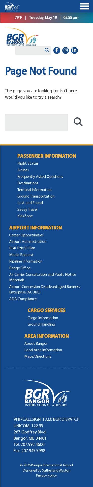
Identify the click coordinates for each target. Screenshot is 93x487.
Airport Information (35, 228)
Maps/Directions (37, 356)
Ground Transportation (36, 196)
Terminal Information (34, 189)
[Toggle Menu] (46, 6)
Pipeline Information (25, 261)
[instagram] (65, 50)
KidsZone (25, 215)
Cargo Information (43, 317)
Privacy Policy (46, 475)
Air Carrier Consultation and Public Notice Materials (42, 277)
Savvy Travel (27, 209)
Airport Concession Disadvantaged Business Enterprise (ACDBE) (44, 289)
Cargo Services (46, 310)
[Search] (46, 50)
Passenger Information (46, 156)
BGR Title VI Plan (22, 248)
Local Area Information (43, 350)
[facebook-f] (56, 50)
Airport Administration (27, 241)
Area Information (46, 336)
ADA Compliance (23, 298)
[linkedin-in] (74, 50)
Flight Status (27, 163)
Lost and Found (30, 202)
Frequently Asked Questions (40, 176)
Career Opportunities (26, 235)
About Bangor (36, 343)
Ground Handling (41, 324)
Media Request (21, 254)
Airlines (23, 170)
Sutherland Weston (56, 470)
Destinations (27, 183)
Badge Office (19, 268)
